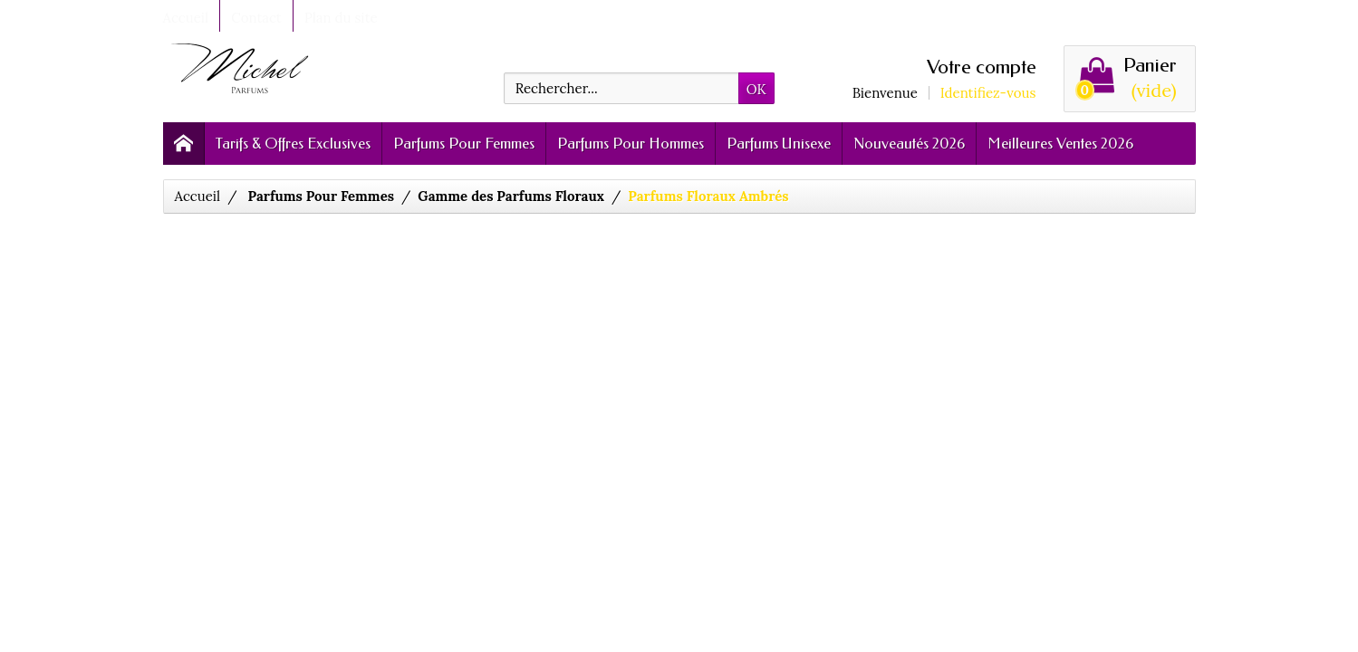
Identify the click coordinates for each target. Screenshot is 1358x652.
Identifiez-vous (988, 93)
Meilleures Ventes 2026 (1060, 143)
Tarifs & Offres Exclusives (293, 143)
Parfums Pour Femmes (464, 143)
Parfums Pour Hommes (630, 143)
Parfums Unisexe (779, 143)
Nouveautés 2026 (909, 143)
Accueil (198, 196)
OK (756, 89)
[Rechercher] (621, 88)
